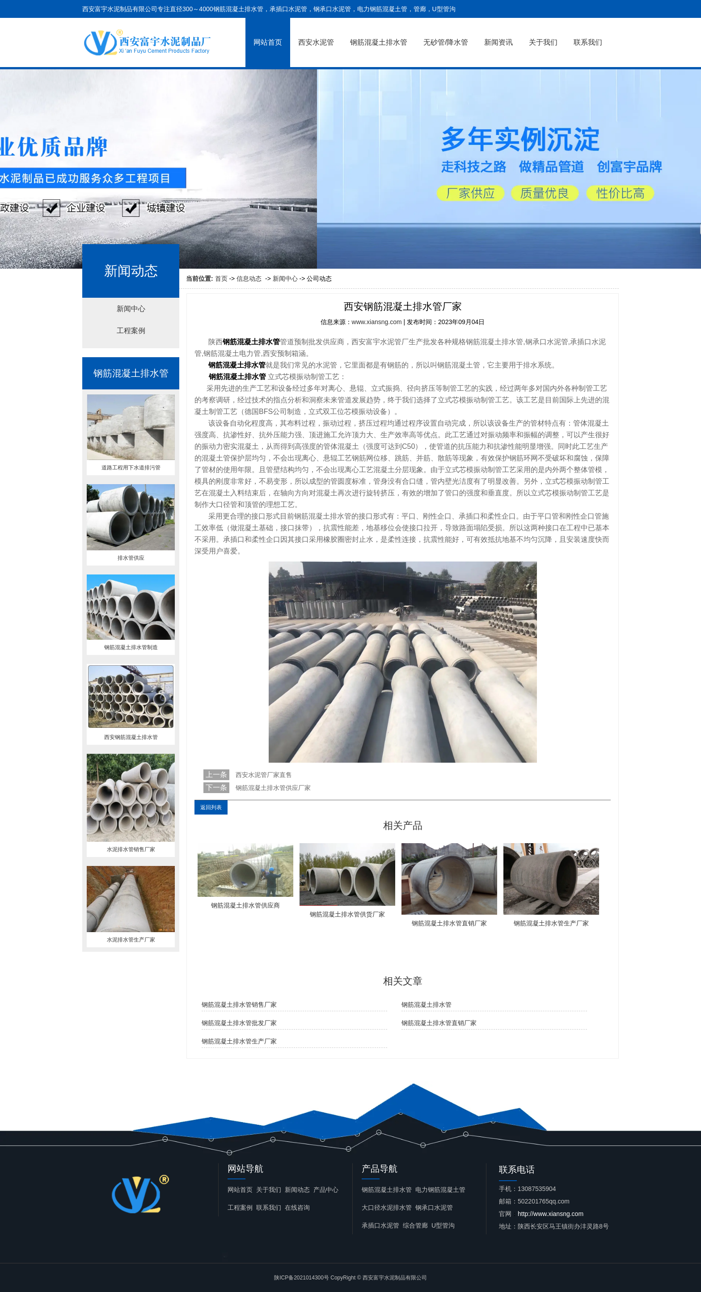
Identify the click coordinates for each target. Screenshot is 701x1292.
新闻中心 (285, 278)
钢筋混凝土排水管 (378, 42)
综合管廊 (415, 1225)
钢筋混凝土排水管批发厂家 (239, 1022)
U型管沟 (443, 1225)
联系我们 (588, 42)
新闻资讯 (498, 42)
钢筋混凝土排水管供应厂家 (272, 787)
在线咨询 (297, 1207)
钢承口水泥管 (434, 1207)
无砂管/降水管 (445, 42)
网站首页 (267, 42)
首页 (221, 278)
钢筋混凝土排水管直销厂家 (439, 1022)
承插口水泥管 (380, 1225)
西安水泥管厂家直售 (263, 774)
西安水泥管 (316, 42)
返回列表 (211, 807)
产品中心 (325, 1189)
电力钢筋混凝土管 (440, 1189)
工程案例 (131, 330)
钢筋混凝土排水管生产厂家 (239, 1041)
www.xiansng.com (377, 321)
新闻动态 (297, 1189)
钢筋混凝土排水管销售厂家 (239, 1004)
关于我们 (543, 42)
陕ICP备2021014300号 (301, 1278)
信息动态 (249, 278)
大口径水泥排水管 (387, 1207)
